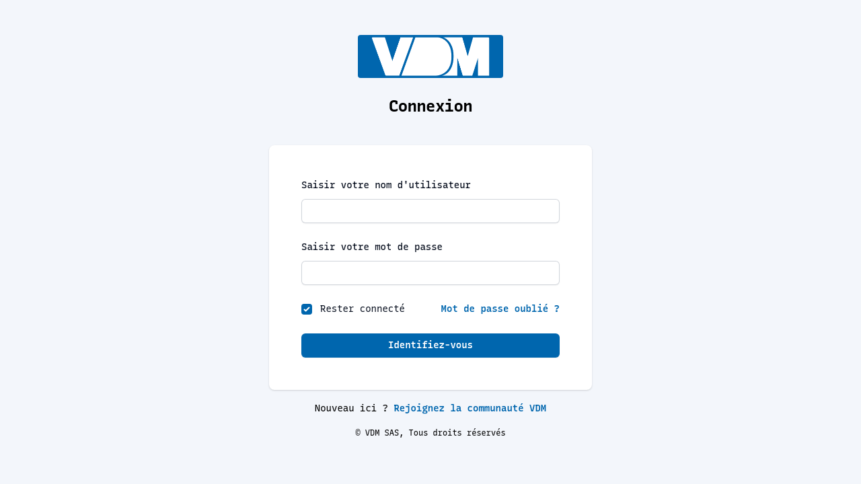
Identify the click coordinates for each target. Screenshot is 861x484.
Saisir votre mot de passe (372, 247)
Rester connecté (362, 309)
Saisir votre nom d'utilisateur (386, 185)
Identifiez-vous (430, 345)
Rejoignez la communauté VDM (470, 408)
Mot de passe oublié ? (500, 309)
